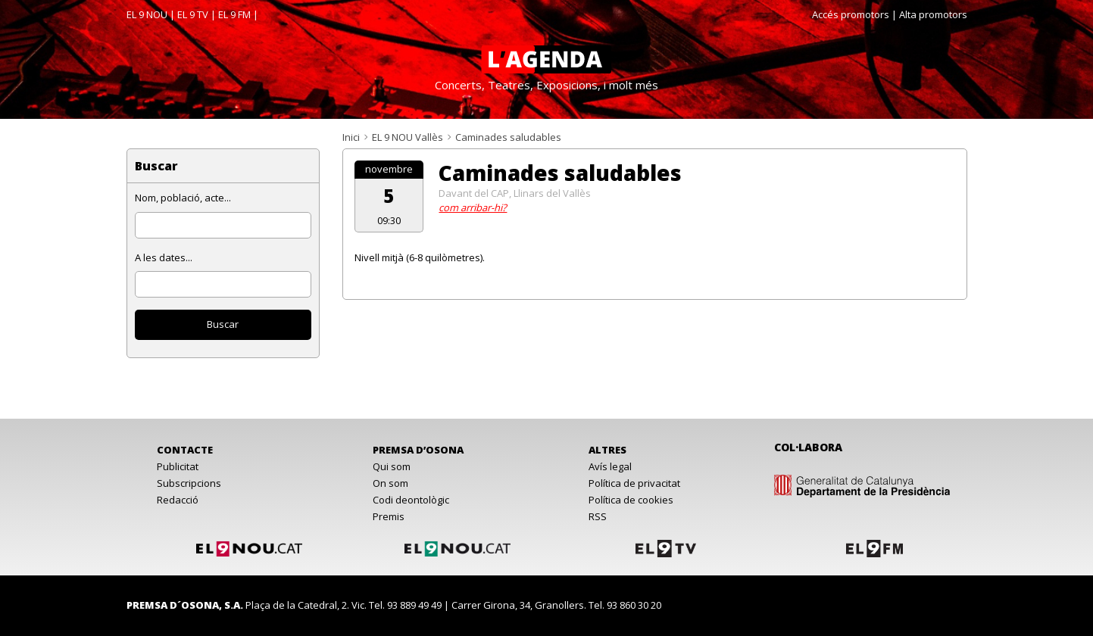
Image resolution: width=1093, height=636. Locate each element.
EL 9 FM (234, 14)
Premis (388, 516)
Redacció (177, 500)
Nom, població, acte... (183, 197)
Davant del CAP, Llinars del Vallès (515, 193)
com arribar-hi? (473, 207)
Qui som (392, 466)
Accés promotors (850, 14)
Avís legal (610, 466)
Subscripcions (189, 483)
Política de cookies (631, 500)
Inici (351, 137)
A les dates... (163, 257)
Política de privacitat (634, 483)
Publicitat (177, 466)
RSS (598, 516)
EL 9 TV (192, 14)
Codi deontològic (411, 500)
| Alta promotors (929, 14)
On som (390, 483)
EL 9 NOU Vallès (407, 137)
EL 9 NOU (146, 14)
